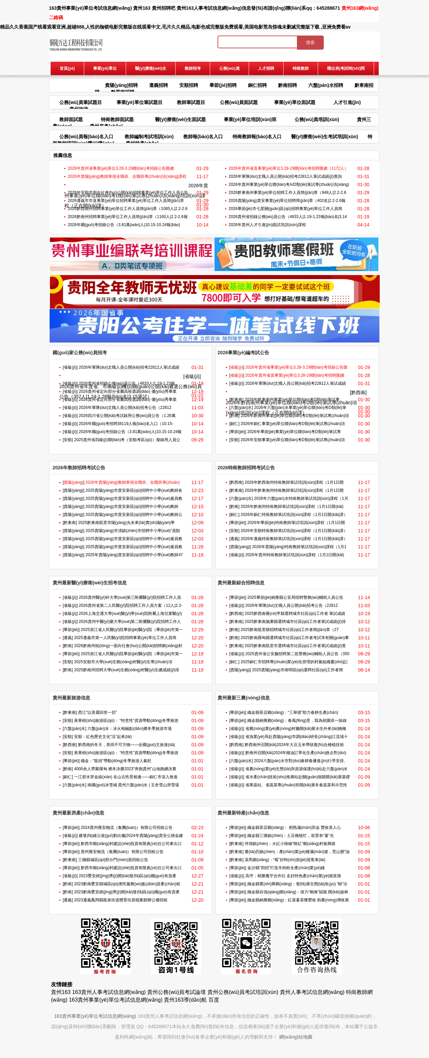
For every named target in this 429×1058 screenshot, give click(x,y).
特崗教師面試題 (117, 119)
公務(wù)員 (229, 68)
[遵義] (234, 538)
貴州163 (141, 8)
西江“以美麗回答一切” (97, 712)
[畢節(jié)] (237, 431)
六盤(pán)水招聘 (325, 85)
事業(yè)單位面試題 (294, 102)
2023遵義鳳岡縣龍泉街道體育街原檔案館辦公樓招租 (121, 900)
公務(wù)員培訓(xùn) (317, 119)
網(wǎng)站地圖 (295, 1037)
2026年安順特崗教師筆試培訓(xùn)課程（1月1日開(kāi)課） (294, 530)
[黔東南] (236, 399)
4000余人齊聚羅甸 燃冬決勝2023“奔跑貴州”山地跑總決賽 (125, 768)
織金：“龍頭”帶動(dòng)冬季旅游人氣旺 (116, 760)
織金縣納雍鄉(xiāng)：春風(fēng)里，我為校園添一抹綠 (297, 720)
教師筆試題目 (191, 102)
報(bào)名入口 (72, 82)
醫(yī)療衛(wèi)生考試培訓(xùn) (324, 136)
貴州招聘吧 (163, 8)
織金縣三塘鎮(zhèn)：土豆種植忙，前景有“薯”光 (290, 835)
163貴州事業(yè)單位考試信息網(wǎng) (90, 8)
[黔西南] (358, 392)
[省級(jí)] (70, 367)
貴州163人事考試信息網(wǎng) (209, 8)
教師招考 (193, 68)
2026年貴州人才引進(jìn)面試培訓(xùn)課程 (267, 224)
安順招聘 (188, 85)
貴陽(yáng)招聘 (121, 85)
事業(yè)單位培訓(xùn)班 (250, 119)
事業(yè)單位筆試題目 (140, 102)
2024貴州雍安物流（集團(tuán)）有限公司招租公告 (127, 827)
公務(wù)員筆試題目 (80, 102)
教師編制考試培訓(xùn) (149, 136)
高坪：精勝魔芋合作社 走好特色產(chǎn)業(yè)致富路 (293, 876)
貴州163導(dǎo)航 (185, 1000)
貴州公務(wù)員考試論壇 (176, 992)
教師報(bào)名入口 (203, 136)
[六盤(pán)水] (241, 407)
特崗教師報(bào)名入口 (257, 136)
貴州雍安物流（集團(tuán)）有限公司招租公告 (122, 851)
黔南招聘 (287, 85)
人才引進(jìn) (347, 102)
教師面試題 (71, 119)
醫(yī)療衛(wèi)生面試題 (180, 119)
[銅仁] (234, 423)
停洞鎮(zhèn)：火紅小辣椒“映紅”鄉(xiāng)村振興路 (290, 843)
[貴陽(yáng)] (73, 490)
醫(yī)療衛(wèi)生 (150, 68)
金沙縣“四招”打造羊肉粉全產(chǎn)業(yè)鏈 (286, 867)
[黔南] (234, 415)
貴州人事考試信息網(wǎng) (312, 992)
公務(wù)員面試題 (239, 102)
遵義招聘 (158, 85)
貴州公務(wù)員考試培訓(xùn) (243, 992)
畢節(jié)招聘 (223, 85)
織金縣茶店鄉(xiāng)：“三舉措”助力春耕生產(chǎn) (292, 712)
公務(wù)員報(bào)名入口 (86, 136)
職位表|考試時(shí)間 (346, 68)
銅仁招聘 (257, 85)
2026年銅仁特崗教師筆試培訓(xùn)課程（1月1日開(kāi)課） (294, 514)
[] (236, 367)
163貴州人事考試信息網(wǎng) (109, 992)
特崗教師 (301, 68)
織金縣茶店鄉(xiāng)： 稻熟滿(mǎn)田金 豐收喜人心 (294, 827)
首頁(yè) (67, 68)
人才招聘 (266, 68)
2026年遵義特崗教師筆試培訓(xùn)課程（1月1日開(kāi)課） (294, 538)
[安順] (68, 439)
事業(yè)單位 (104, 68)
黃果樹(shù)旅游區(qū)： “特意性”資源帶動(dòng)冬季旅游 (126, 720)
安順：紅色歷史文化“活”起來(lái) (103, 736)
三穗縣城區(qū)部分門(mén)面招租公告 (113, 859)
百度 (213, 1000)
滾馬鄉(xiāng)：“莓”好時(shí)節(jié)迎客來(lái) (285, 859)
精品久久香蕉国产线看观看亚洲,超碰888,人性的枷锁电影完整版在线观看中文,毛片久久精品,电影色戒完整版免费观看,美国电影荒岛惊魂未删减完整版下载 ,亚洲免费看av (175, 27)
